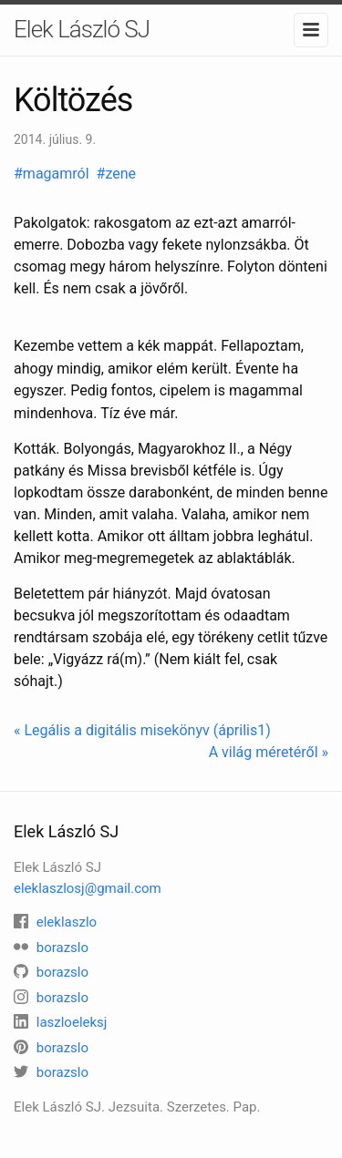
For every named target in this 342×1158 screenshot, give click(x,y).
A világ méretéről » (268, 752)
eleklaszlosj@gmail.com (87, 888)
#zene (118, 173)
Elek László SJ (82, 29)
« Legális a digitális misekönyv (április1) (142, 730)
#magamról (53, 173)
